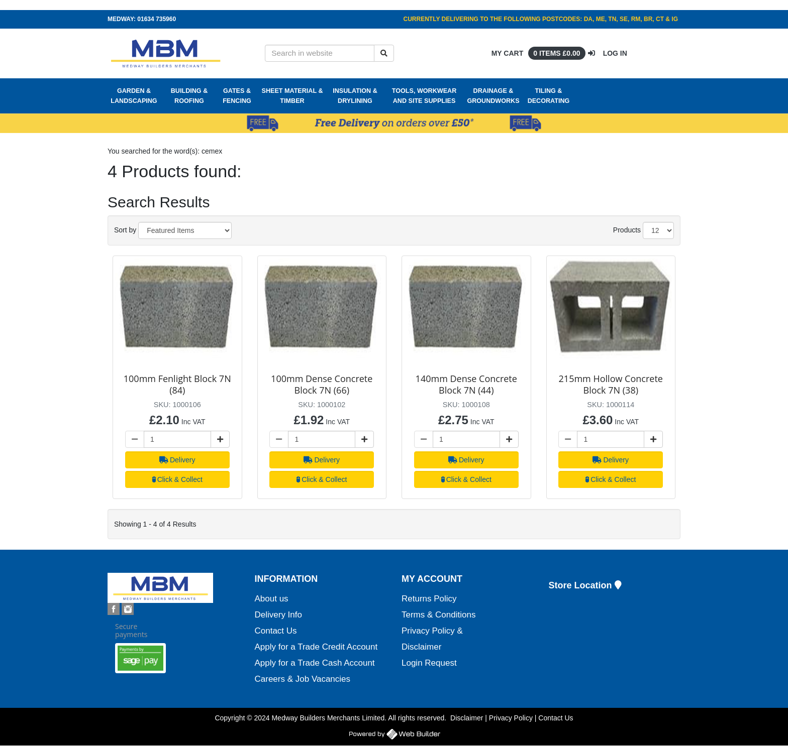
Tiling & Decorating (549, 95)
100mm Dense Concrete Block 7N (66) (321, 384)
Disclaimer (466, 718)
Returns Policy (429, 598)
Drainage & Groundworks (493, 95)
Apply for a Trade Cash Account (315, 663)
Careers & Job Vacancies (303, 679)
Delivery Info (278, 614)
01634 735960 (156, 19)
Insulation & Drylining (355, 95)
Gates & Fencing (237, 95)
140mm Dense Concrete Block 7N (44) (466, 384)
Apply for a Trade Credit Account (316, 647)
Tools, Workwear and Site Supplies (424, 95)
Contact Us (276, 631)
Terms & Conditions (438, 614)
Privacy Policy (511, 718)
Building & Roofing (189, 95)
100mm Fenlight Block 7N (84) (177, 384)
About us (271, 598)
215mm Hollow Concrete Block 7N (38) (611, 384)
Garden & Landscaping (134, 95)
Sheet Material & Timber (292, 95)
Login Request (429, 663)
